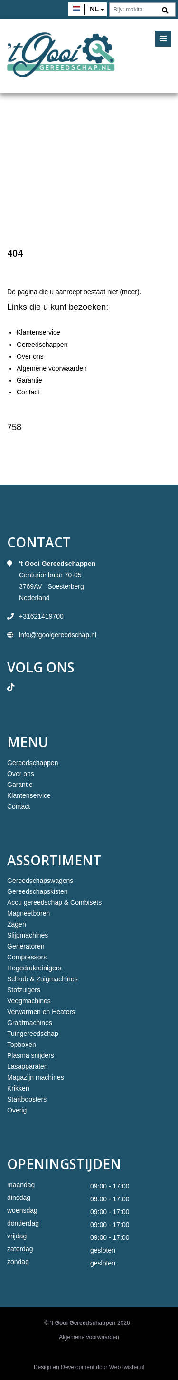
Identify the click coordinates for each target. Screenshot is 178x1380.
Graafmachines (29, 1022)
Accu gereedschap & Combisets (54, 902)
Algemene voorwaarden (52, 368)
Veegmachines (29, 1001)
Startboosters (27, 1099)
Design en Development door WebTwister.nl (89, 1367)
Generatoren (26, 946)
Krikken (18, 1088)
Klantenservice (38, 332)
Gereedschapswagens (40, 880)
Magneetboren (28, 913)
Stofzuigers (23, 990)
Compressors (27, 957)
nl (94, 9)
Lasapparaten (27, 1066)
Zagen (16, 924)
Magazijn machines (35, 1077)
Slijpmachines (27, 935)
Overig (17, 1110)
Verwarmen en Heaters (41, 1012)
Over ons (30, 356)
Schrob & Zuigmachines (42, 979)
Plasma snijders (30, 1055)
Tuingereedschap (32, 1033)
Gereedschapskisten (37, 891)
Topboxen (21, 1044)
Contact (28, 392)
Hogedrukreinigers (34, 968)
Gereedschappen (42, 344)
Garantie (29, 380)
